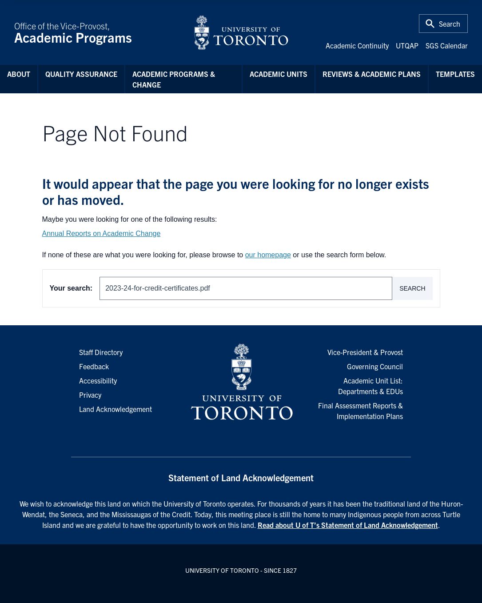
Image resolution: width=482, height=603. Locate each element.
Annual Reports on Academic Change (101, 233)
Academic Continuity (357, 45)
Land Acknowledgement (115, 408)
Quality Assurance (81, 73)
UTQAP (407, 45)
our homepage (268, 255)
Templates (455, 73)
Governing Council (375, 366)
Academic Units (278, 73)
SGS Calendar (447, 45)
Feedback (94, 366)
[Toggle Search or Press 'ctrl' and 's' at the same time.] (443, 23)
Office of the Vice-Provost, (98, 32)
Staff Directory (101, 351)
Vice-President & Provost (365, 351)
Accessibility (98, 380)
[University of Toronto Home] (241, 32)
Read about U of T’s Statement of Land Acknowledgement (348, 524)
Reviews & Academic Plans (372, 73)
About (18, 73)
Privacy (90, 394)
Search (412, 288)
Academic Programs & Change (173, 79)
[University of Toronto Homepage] (241, 382)
